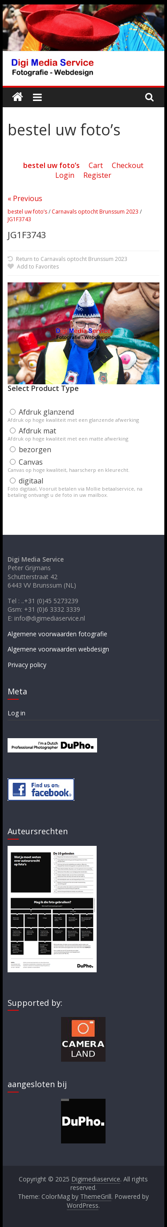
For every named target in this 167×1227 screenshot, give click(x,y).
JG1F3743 (19, 219)
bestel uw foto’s (27, 211)
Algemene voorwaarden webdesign (58, 649)
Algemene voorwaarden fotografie (57, 634)
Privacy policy (27, 664)
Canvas (26, 462)
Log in (16, 713)
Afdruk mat (33, 431)
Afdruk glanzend (42, 412)
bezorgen (30, 449)
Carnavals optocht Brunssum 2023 (95, 211)
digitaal (26, 481)
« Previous (25, 198)
